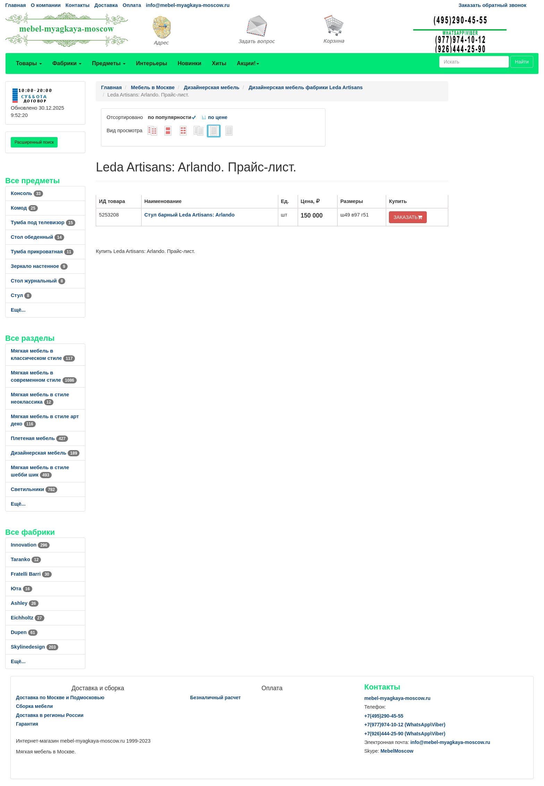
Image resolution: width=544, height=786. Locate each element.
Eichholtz (27, 617)
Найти (522, 62)
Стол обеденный (37, 237)
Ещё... (18, 310)
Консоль (27, 193)
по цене (214, 117)
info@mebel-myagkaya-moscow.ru (188, 5)
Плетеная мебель (39, 438)
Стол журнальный (38, 281)
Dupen (24, 632)
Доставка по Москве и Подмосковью (60, 697)
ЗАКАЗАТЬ (407, 217)
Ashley (25, 603)
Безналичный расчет (215, 697)
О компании (46, 5)
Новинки (190, 63)
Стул (21, 295)
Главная (15, 5)
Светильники (34, 489)
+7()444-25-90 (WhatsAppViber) (404, 733)
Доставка (106, 5)
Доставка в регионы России (50, 715)
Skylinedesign (34, 647)
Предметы (109, 63)
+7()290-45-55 (383, 716)
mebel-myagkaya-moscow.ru (397, 698)
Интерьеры (151, 63)
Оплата (131, 5)
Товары (29, 63)
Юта (21, 588)
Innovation (30, 545)
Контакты (78, 5)
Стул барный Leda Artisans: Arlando (189, 215)
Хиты (219, 63)
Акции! (248, 63)
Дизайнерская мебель (45, 453)
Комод (24, 208)
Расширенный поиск (34, 142)
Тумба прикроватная (42, 251)
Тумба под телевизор (43, 222)
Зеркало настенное (39, 266)
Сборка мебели (34, 706)
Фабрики (67, 63)
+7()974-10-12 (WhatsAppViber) (404, 724)
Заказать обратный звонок (492, 5)
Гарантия (27, 724)
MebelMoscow (397, 751)
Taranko (26, 559)
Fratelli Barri (31, 574)
